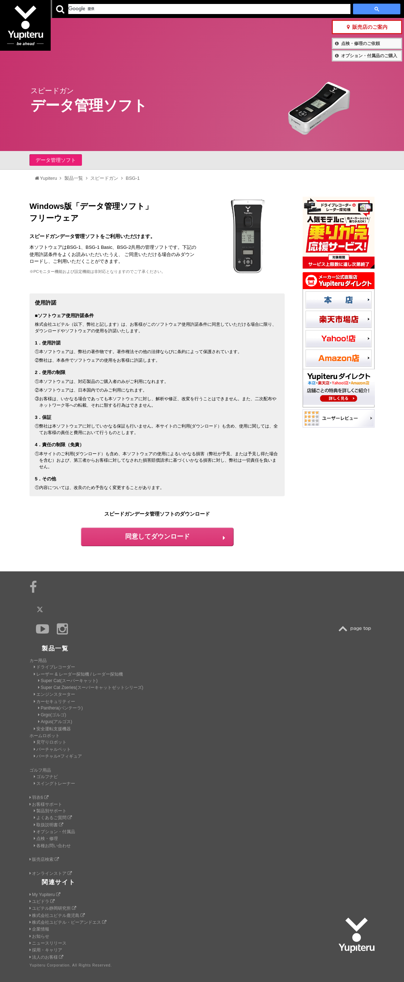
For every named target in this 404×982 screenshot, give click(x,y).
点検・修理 (46, 838)
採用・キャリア (45, 950)
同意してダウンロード (175, 536)
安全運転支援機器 (52, 728)
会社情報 (197, 9)
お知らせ (39, 936)
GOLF (122, 9)
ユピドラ (42, 901)
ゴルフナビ (46, 776)
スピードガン (104, 178)
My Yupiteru (44, 894)
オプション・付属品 (54, 831)
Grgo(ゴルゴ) (52, 714)
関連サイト (58, 882)
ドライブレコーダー (54, 667)
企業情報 (39, 929)
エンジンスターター (54, 694)
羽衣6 (39, 797)
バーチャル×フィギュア (58, 756)
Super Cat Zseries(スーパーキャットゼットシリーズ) (90, 687)
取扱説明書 (48, 824)
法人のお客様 (46, 957)
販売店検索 (44, 859)
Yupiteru (32, 32)
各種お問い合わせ (52, 845)
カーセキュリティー (54, 701)
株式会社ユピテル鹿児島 (57, 915)
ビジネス (161, 9)
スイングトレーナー (54, 783)
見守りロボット (50, 742)
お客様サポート (258, 9)
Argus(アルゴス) (55, 721)
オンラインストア (50, 873)
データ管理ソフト (56, 160)
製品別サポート (50, 810)
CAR (83, 9)
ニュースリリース (47, 943)
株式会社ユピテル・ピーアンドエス (67, 922)
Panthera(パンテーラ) (60, 708)
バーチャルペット (52, 749)
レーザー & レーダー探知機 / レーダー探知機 (78, 674)
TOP (357, 629)
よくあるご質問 (53, 817)
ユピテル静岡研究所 (52, 908)
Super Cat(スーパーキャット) (67, 680)
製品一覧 (223, 9)
